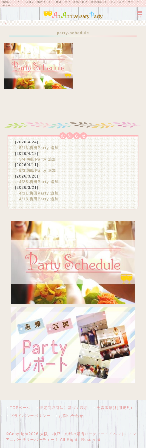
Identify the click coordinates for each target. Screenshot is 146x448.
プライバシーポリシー (30, 416)
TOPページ (20, 408)
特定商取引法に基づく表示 (63, 408)
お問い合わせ (71, 416)
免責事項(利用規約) (114, 408)
